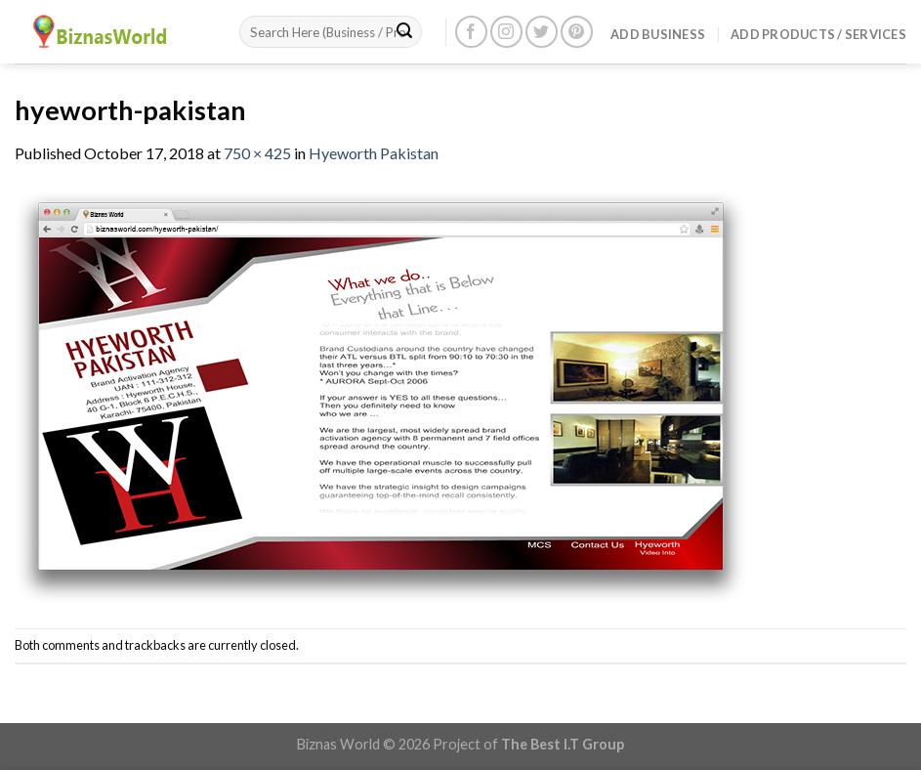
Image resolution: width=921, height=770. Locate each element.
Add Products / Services (818, 34)
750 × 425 (257, 153)
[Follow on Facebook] (471, 32)
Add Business (657, 34)
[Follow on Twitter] (541, 32)
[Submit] (404, 32)
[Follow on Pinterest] (577, 32)
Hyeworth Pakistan (374, 153)
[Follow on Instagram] (506, 32)
